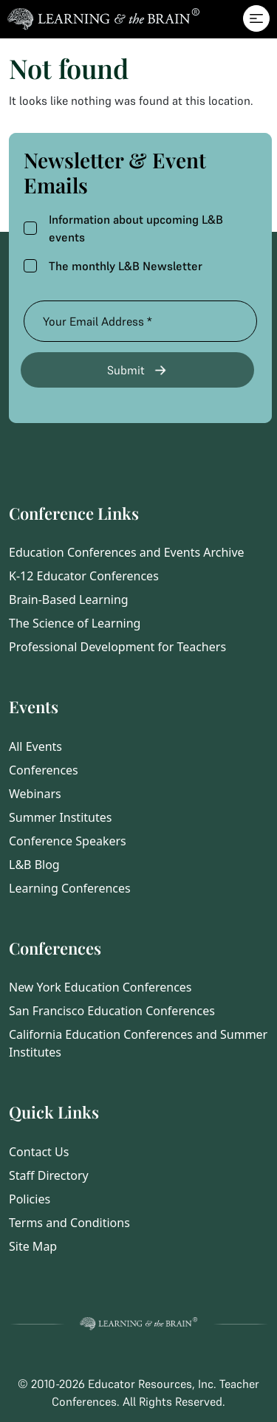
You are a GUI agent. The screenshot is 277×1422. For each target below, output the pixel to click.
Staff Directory (49, 1175)
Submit (137, 370)
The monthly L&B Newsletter (113, 265)
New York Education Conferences (100, 987)
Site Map (33, 1246)
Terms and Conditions (69, 1223)
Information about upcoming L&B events (123, 228)
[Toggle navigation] (256, 18)
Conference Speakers (67, 841)
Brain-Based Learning (69, 599)
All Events (35, 746)
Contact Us (39, 1152)
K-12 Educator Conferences (84, 576)
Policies (29, 1199)
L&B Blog (34, 864)
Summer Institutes (60, 817)
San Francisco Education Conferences (112, 1011)
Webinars (35, 794)
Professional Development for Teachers (117, 647)
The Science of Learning (74, 623)
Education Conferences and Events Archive (126, 552)
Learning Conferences (70, 888)
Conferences (43, 770)
